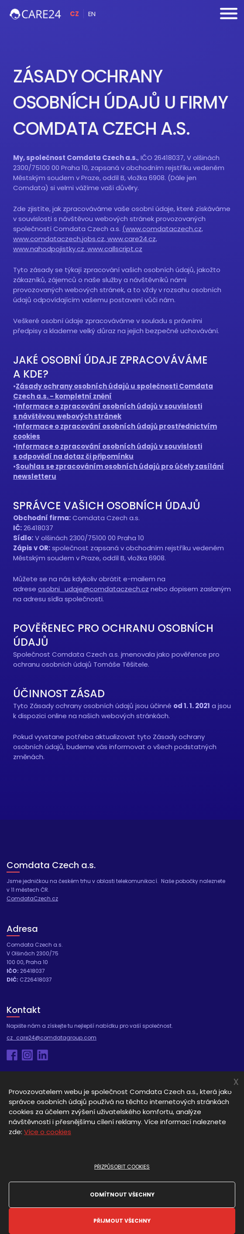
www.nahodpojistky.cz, (50, 248)
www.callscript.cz (114, 248)
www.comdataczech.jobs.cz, (60, 238)
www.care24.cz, (132, 238)
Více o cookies (47, 1131)
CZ (74, 13)
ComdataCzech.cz (32, 898)
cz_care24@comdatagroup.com (51, 1037)
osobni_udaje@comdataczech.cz (93, 588)
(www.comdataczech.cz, (162, 228)
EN (92, 13)
